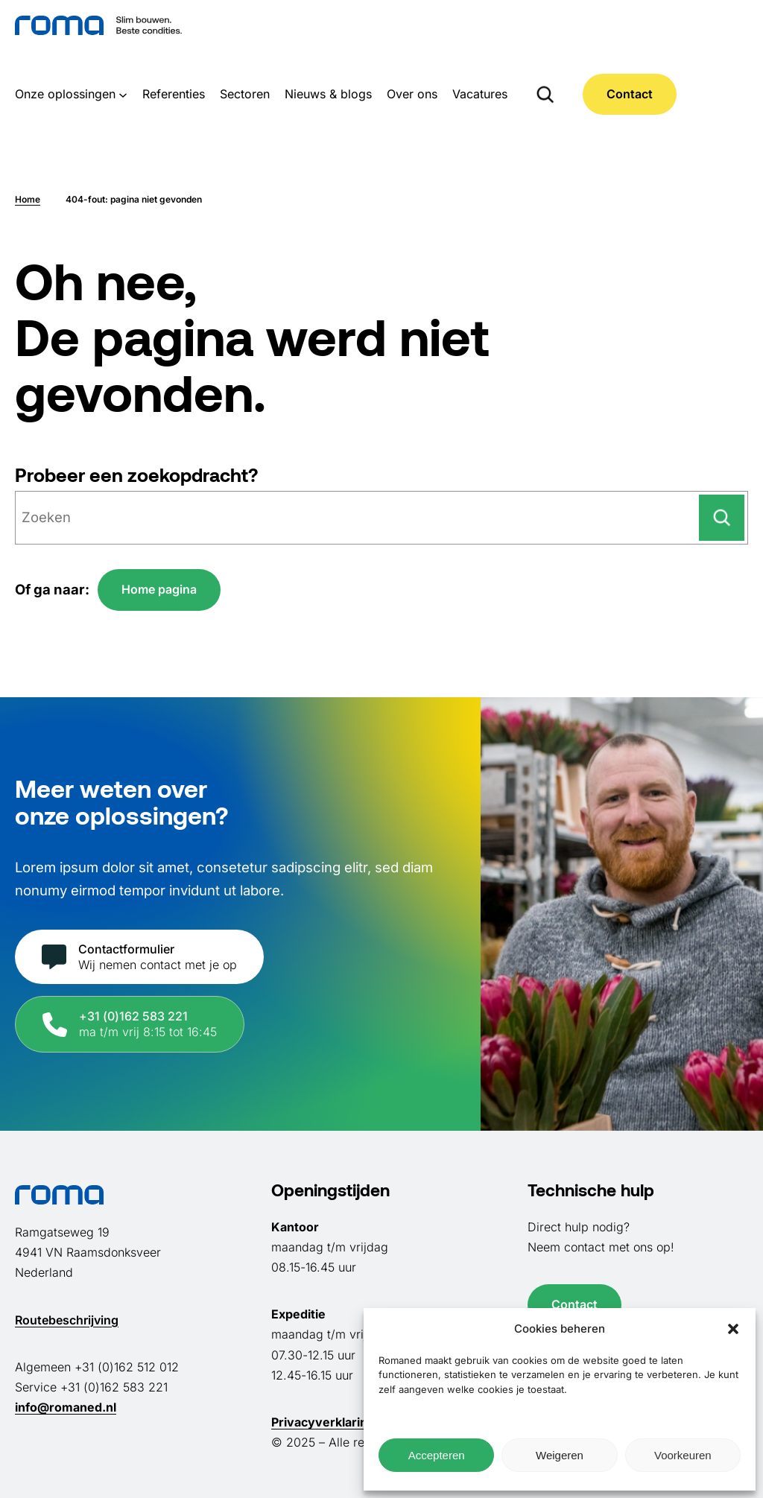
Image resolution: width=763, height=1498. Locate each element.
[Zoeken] (721, 518)
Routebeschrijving (66, 1320)
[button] (733, 1328)
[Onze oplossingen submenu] (122, 94)
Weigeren (559, 1455)
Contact (630, 93)
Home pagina (159, 589)
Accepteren (436, 1455)
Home (27, 199)
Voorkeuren (683, 1455)
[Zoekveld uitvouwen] (545, 94)
